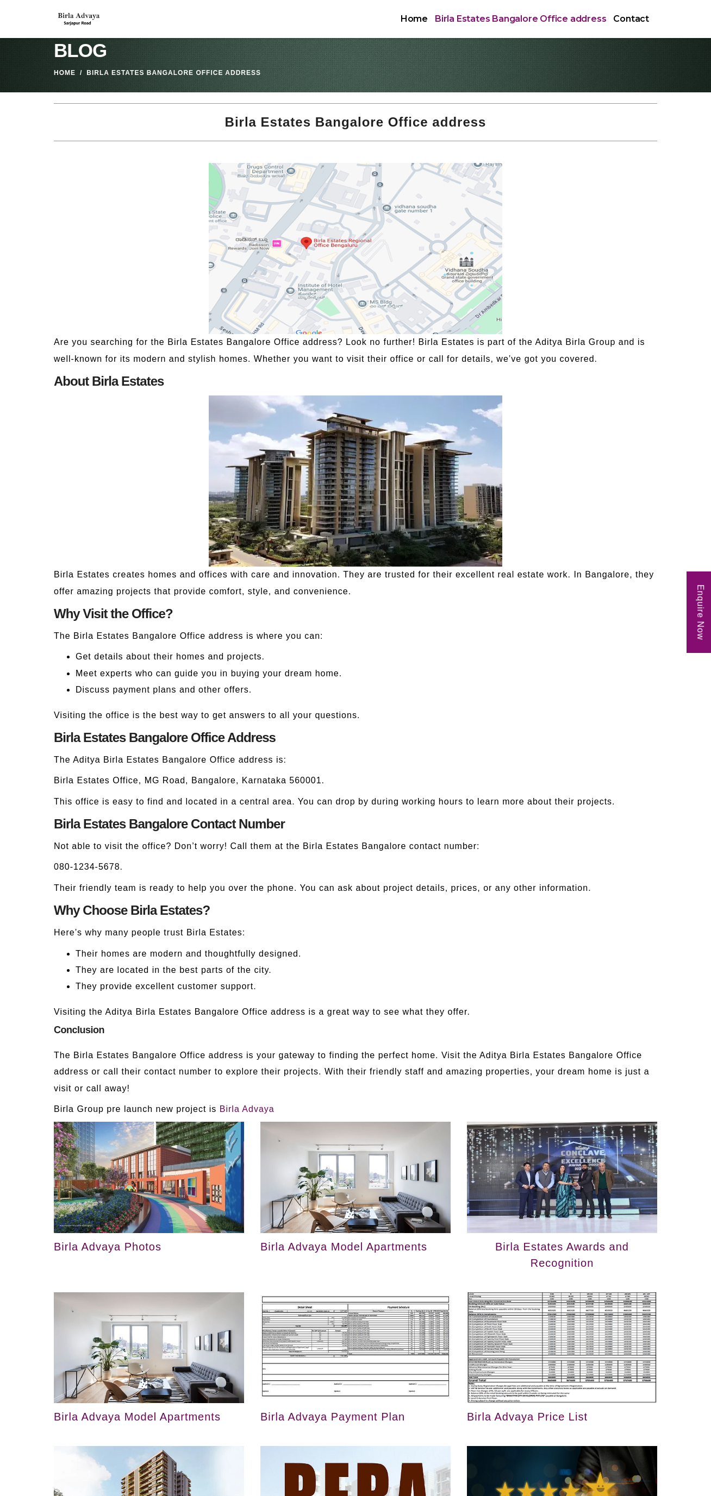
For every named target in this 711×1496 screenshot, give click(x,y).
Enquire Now (700, 612)
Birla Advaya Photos (107, 1247)
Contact (631, 19)
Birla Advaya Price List (527, 1417)
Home (414, 19)
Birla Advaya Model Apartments (343, 1247)
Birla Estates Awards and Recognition (562, 1255)
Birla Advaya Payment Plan (332, 1417)
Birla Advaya (247, 1109)
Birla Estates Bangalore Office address (520, 19)
